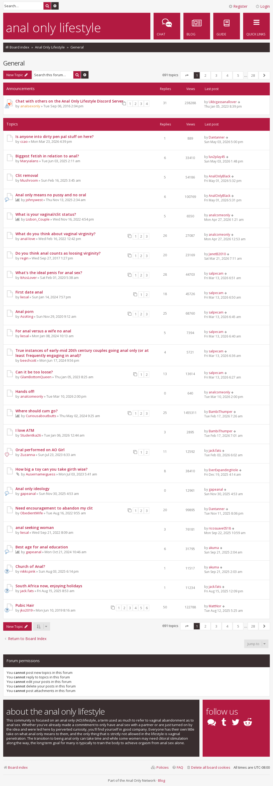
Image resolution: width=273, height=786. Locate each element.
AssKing (26, 316)
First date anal (29, 292)
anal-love (27, 238)
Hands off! (24, 391)
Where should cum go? (36, 410)
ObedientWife (31, 513)
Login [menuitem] (262, 6)
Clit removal (26, 175)
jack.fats (215, 450)
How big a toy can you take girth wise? (51, 469)
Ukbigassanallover (223, 102)
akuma (214, 547)
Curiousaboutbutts (41, 415)
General (14, 63)
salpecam (216, 273)
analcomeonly (219, 215)
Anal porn (24, 311)
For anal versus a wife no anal (43, 330)
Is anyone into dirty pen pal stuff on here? (54, 136)
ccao (24, 141)
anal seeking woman (34, 527)
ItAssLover (28, 277)
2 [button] (205, 75)
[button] (187, 75)
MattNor (215, 606)
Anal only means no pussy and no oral (50, 194)
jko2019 (26, 610)
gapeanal (28, 493)
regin (24, 258)
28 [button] (253, 75)
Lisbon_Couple (38, 219)
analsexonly (30, 106)
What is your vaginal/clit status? (45, 214)
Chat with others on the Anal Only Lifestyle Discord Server (69, 101)
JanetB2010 (217, 254)
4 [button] (227, 75)
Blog (161, 780)
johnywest (34, 199)
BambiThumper (220, 411)
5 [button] (238, 75)
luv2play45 (217, 156)
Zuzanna (27, 454)
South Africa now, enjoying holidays (48, 585)
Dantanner (217, 137)
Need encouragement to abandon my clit (54, 508)
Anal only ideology (32, 488)
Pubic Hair (24, 605)
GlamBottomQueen (35, 376)
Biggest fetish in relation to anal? (47, 155)
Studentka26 (30, 435)
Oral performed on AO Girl (40, 449)
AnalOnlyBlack (219, 176)
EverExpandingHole (223, 470)
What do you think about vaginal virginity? (55, 233)
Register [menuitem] (237, 6)
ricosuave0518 (220, 528)
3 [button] (216, 75)
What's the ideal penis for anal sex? (48, 272)
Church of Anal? (30, 566)
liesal (24, 297)
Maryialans (29, 160)
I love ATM (24, 430)
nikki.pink (27, 571)
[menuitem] (226, 26)
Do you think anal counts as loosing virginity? (58, 253)
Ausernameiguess (40, 474)
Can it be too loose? (34, 371)
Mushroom (29, 180)
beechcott (28, 360)
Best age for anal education (41, 546)
